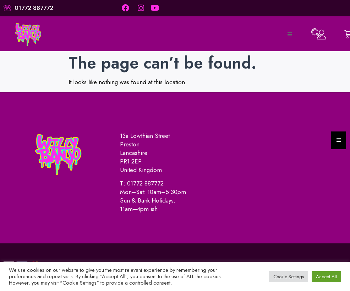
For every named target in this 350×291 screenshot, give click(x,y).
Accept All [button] (326, 276)
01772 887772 (145, 183)
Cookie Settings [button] (288, 276)
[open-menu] (289, 34)
